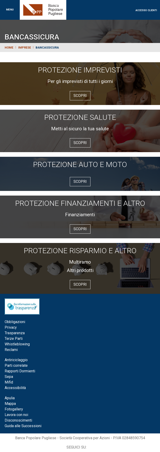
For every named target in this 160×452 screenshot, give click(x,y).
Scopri (80, 95)
